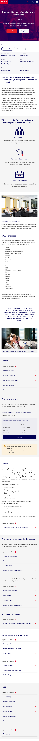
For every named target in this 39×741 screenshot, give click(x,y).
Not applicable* (24, 55)
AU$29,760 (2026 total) (27, 62)
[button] (33, 2)
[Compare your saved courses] (29, 2)
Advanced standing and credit (12, 648)
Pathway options (8, 644)
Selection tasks (7, 566)
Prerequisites (7, 561)
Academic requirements (10, 556)
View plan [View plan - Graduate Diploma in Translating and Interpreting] (19, 437)
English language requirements (12, 570)
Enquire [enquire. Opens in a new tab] (23, 31)
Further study (7, 653)
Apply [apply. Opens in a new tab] (11, 31)
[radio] (20, 48)
